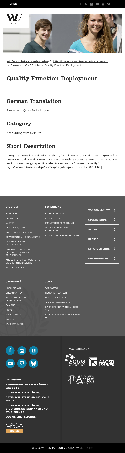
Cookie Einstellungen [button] (21, 416)
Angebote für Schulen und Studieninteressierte (23, 261)
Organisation (14, 293)
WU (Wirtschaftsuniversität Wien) (28, 61)
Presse (93, 239)
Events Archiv (14, 314)
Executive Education (19, 232)
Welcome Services (56, 297)
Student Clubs (15, 267)
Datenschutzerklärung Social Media (28, 399)
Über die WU (13, 288)
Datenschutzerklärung (23, 392)
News (9, 310)
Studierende (97, 219)
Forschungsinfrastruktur (62, 235)
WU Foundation (15, 324)
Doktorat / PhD (15, 227)
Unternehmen (98, 258)
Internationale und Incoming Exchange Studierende (18, 252)
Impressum (13, 379)
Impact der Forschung (59, 223)
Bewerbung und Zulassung (23, 237)
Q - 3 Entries (33, 65)
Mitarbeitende (99, 248)
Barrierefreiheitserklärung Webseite (27, 386)
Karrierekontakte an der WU (61, 308)
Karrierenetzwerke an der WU (62, 316)
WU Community (99, 210)
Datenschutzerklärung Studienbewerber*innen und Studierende (27, 408)
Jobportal (51, 288)
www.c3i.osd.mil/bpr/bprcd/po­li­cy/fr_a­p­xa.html (48, 167)
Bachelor (12, 218)
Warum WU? (13, 213)
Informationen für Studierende (18, 243)
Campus (10, 305)
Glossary (16, 65)
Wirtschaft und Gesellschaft (16, 299)
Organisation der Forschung (56, 229)
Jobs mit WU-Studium (58, 302)
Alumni (93, 229)
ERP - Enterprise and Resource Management (80, 61)
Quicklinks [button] (112, 4)
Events (10, 319)
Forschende (53, 218)
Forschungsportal (57, 213)
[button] (10, 4)
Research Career (56, 293)
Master (10, 223)
